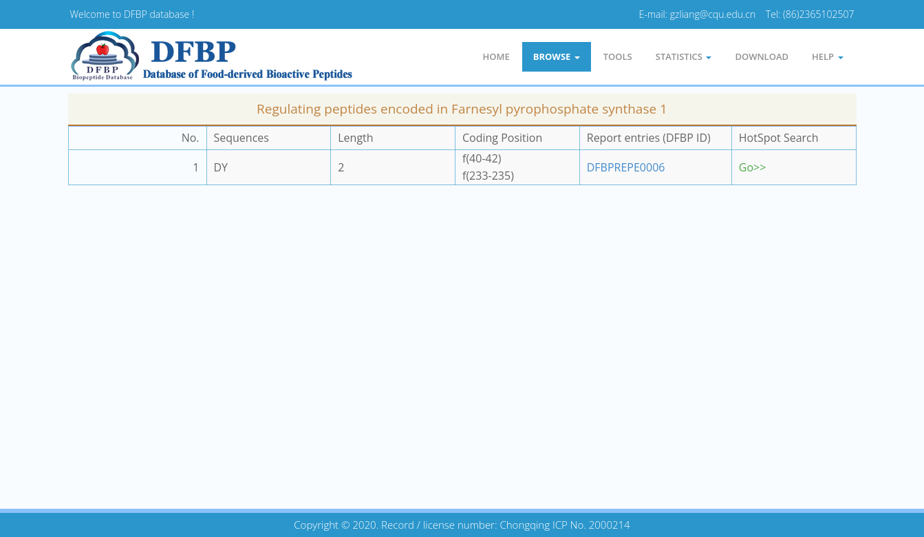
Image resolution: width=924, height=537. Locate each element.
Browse (556, 56)
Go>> (752, 167)
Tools (617, 56)
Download (761, 56)
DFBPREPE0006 (626, 167)
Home (495, 56)
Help (827, 56)
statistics (684, 56)
